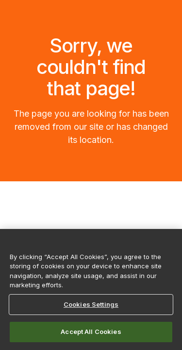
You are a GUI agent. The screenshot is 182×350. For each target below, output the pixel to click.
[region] (91, 289)
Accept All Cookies (91, 331)
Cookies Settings (91, 304)
